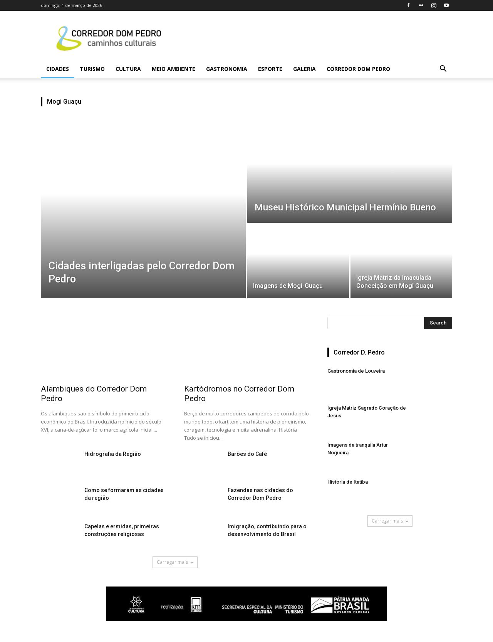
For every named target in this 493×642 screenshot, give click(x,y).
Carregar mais (175, 562)
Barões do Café (247, 454)
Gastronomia (226, 68)
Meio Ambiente (173, 68)
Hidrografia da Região (112, 454)
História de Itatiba (347, 482)
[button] (443, 69)
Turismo (92, 68)
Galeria (304, 68)
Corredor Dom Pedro (358, 68)
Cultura (128, 68)
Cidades (57, 68)
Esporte (270, 68)
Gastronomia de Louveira (356, 371)
